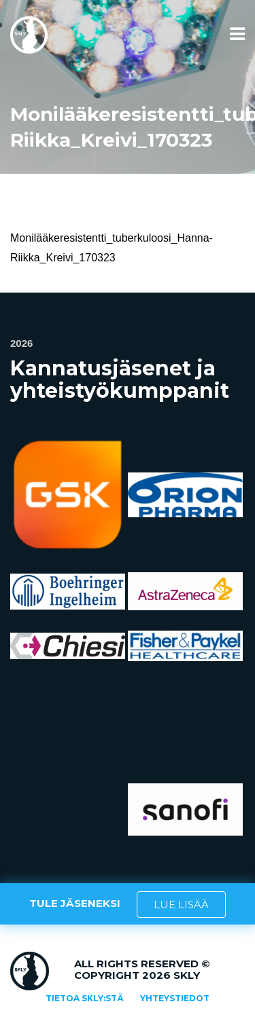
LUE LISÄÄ (181, 904)
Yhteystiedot (174, 998)
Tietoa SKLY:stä (85, 998)
